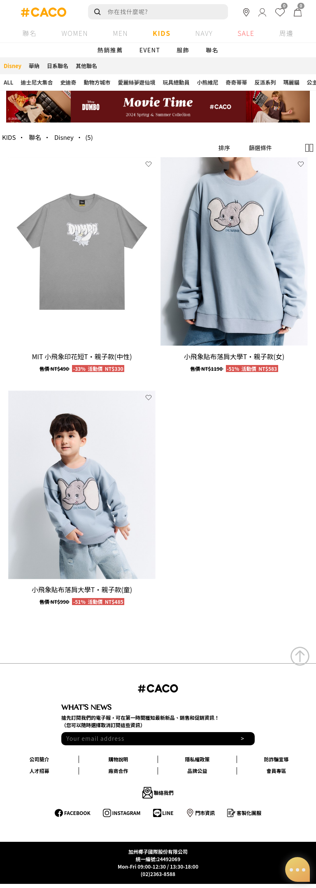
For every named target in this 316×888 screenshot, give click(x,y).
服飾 (183, 50)
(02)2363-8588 (158, 873)
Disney (64, 137)
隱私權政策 (197, 759)
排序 (224, 148)
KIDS (9, 137)
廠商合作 (118, 770)
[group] (82, 251)
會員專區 (276, 770)
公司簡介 (39, 759)
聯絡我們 (158, 792)
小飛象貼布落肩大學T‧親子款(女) (234, 356)
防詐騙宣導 (276, 759)
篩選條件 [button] (260, 148)
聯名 (212, 50)
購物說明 (118, 759)
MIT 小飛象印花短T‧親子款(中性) (82, 356)
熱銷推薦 (110, 50)
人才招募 (39, 770)
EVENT (149, 50)
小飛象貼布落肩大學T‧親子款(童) (82, 589)
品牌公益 (197, 770)
